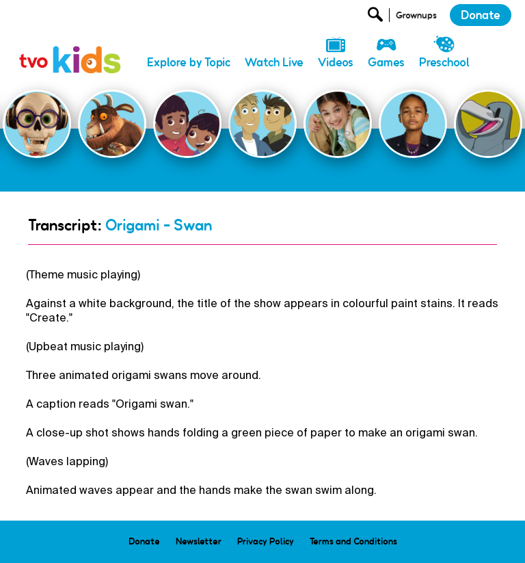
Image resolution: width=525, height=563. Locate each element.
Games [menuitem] (386, 62)
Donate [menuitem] (144, 541)
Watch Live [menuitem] (274, 62)
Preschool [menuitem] (444, 62)
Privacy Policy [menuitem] (265, 541)
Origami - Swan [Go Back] (158, 225)
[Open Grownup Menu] (415, 18)
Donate (480, 15)
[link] (70, 44)
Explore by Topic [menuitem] (188, 62)
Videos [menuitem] (335, 62)
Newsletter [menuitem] (198, 541)
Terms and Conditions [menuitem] (353, 541)
